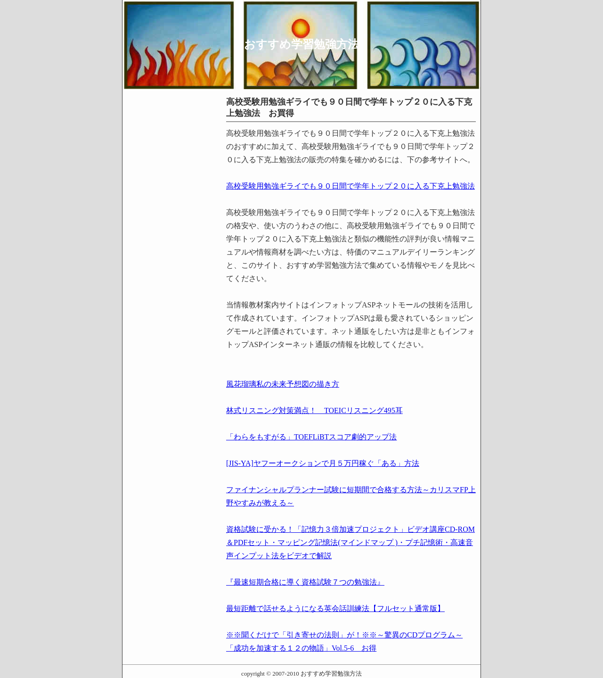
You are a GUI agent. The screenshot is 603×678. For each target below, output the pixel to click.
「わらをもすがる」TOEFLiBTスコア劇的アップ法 (311, 437)
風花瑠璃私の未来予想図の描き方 (282, 384)
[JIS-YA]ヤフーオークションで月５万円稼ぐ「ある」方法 (322, 463)
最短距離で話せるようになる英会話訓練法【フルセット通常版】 (335, 608)
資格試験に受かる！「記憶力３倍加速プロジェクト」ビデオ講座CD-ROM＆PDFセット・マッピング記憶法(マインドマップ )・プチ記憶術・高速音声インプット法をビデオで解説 (350, 542)
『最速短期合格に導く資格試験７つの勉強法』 (305, 582)
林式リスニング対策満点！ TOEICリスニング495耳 (314, 410)
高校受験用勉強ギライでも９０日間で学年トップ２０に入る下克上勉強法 (350, 186)
